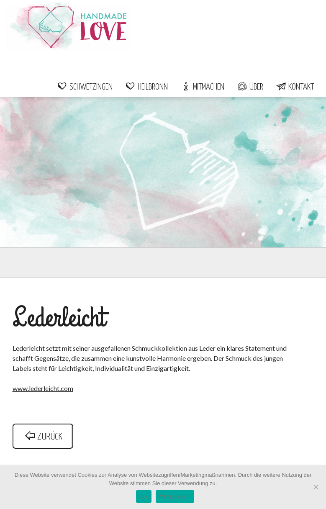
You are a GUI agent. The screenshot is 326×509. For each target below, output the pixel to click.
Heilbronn (146, 87)
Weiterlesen (175, 497)
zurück (43, 437)
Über (250, 87)
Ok (143, 497)
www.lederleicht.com (43, 388)
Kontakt (295, 87)
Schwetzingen (85, 87)
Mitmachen (202, 87)
